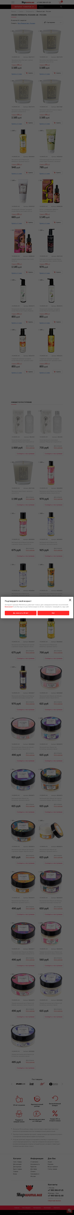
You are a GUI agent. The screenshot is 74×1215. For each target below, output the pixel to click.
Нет (53, 613)
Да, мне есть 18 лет (20, 613)
